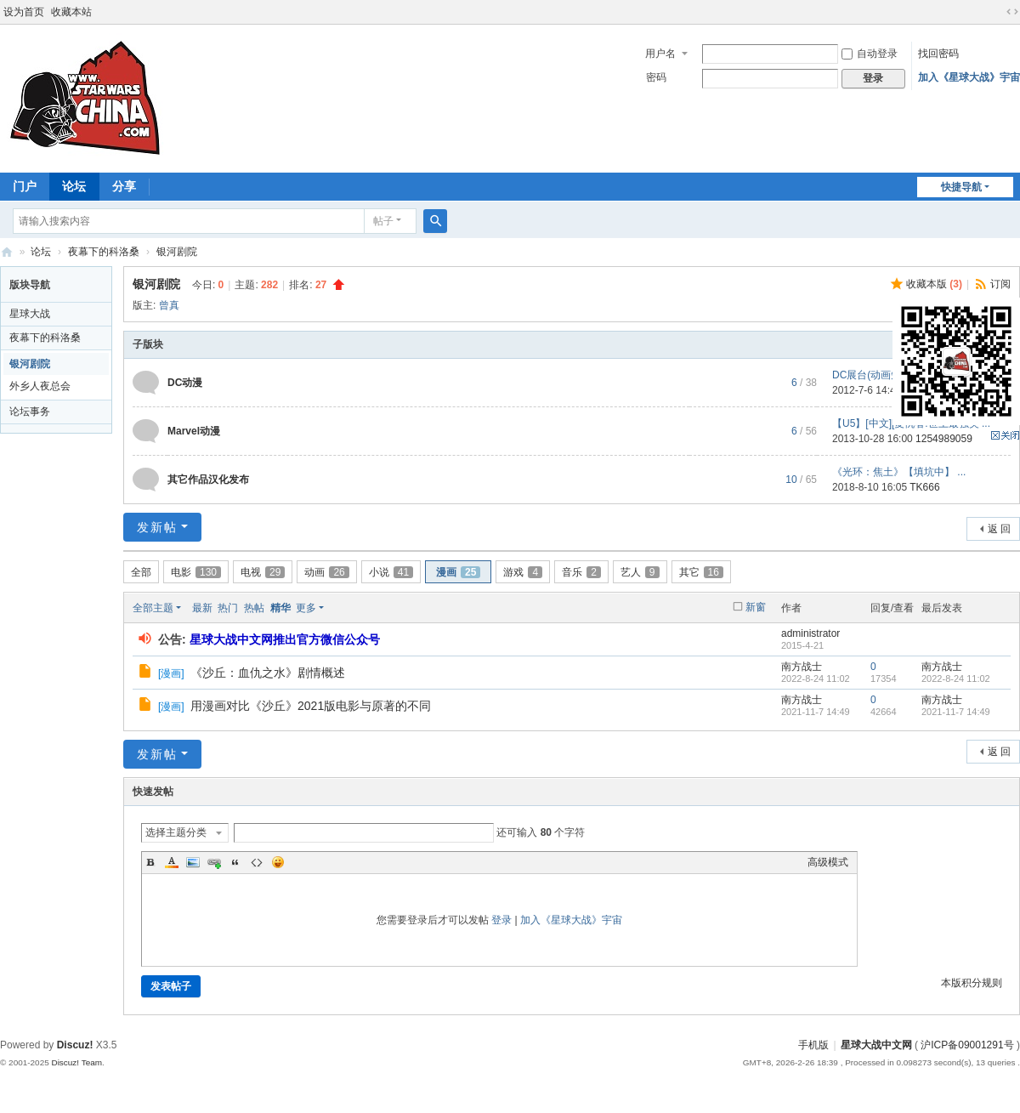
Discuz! (75, 1045)
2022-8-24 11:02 (955, 678)
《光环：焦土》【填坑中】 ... (899, 472)
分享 (124, 186)
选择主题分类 (176, 832)
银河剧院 (176, 252)
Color (171, 862)
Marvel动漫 (193, 431)
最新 (202, 608)
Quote (235, 862)
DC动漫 (184, 383)
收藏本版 (934, 284)
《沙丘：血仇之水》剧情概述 (267, 672)
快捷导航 (961, 187)
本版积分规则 (971, 983)
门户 (25, 186)
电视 (263, 572)
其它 (701, 572)
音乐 (581, 572)
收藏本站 (71, 12)
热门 (228, 608)
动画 (326, 572)
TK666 (924, 487)
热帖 (254, 608)
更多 (306, 608)
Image (192, 862)
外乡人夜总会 (40, 386)
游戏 (522, 572)
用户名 (660, 54)
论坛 (74, 186)
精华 (280, 608)
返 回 (999, 529)
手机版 (813, 1045)
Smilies (277, 862)
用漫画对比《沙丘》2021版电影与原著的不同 (310, 706)
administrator (810, 633)
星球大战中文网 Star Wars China (7, 252)
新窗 (755, 607)
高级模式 (828, 862)
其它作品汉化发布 (208, 480)
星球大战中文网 (876, 1045)
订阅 (1000, 284)
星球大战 (29, 314)
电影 (196, 572)
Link (214, 862)
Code (256, 862)
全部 (141, 572)
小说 (391, 572)
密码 (656, 77)
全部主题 (153, 608)
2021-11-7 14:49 (955, 712)
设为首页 (23, 12)
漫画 (458, 572)
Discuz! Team (76, 1062)
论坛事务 (29, 411)
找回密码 (938, 54)
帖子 (383, 221)
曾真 (169, 305)
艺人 (640, 572)
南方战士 (801, 667)
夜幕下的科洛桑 (103, 252)
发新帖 (157, 527)
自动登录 (870, 54)
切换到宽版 (1012, 12)
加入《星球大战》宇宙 (969, 77)
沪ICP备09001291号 (967, 1045)
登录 (501, 920)
